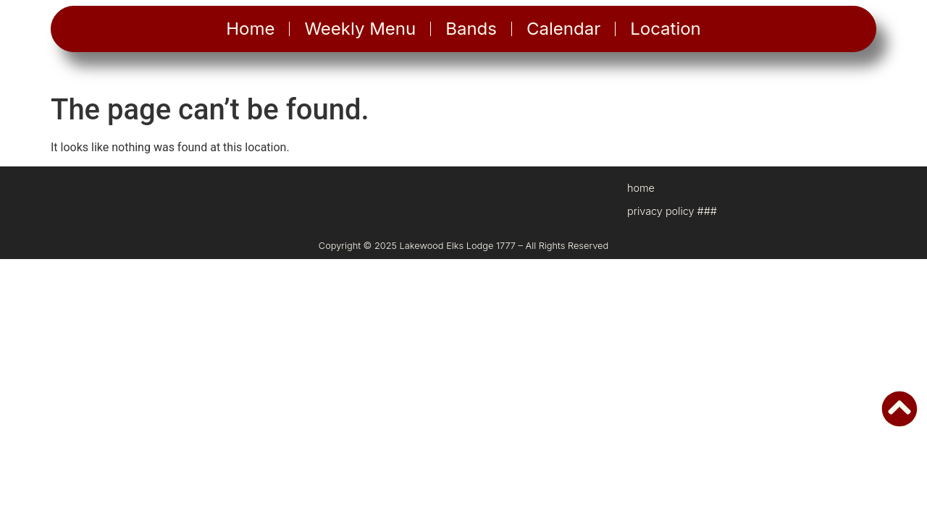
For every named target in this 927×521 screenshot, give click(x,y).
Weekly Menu (360, 28)
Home (250, 28)
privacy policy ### (672, 211)
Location (665, 28)
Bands (471, 28)
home (641, 188)
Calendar (563, 28)
